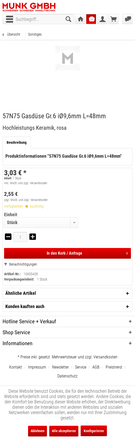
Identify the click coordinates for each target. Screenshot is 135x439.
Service (80, 367)
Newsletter (60, 367)
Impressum (37, 367)
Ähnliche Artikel (20, 293)
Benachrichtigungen (20, 264)
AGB (96, 367)
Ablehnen (37, 431)
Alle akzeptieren (64, 431)
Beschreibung (17, 142)
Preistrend (114, 367)
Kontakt (15, 367)
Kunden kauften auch (24, 306)
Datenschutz (67, 376)
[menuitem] (43, 19)
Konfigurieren (94, 431)
